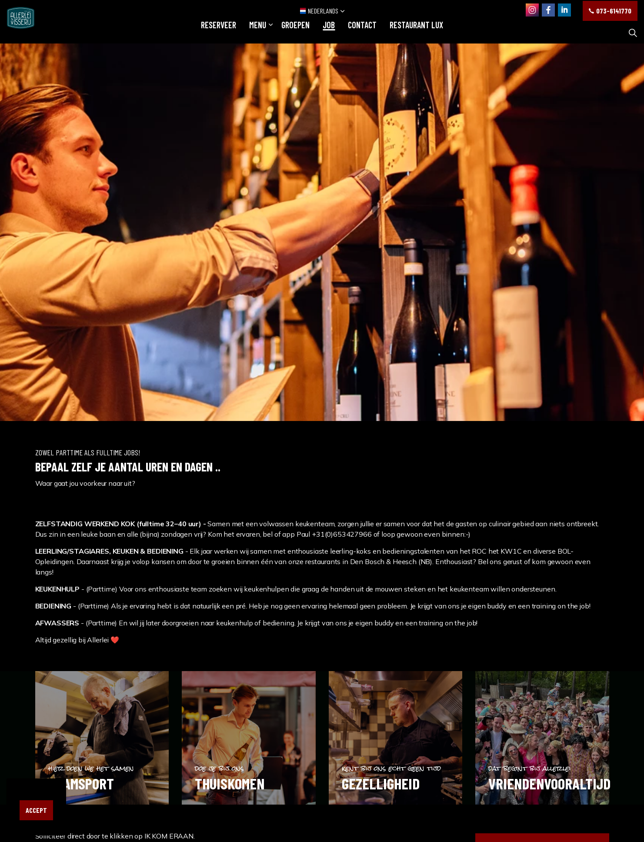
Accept (36, 810)
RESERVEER (218, 32)
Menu (257, 32)
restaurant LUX (416, 32)
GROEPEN (295, 32)
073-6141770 (610, 11)
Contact (362, 32)
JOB (329, 32)
